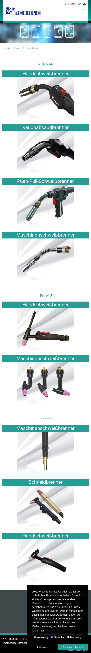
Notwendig (41, 637)
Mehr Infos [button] (38, 630)
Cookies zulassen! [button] (73, 647)
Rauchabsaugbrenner (45, 127)
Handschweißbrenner (46, 73)
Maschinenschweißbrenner (45, 235)
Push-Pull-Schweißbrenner (45, 181)
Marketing (74, 637)
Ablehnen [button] (42, 647)
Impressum (9, 642)
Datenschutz (24, 642)
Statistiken (58, 637)
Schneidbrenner (46, 482)
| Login (70, 4)
